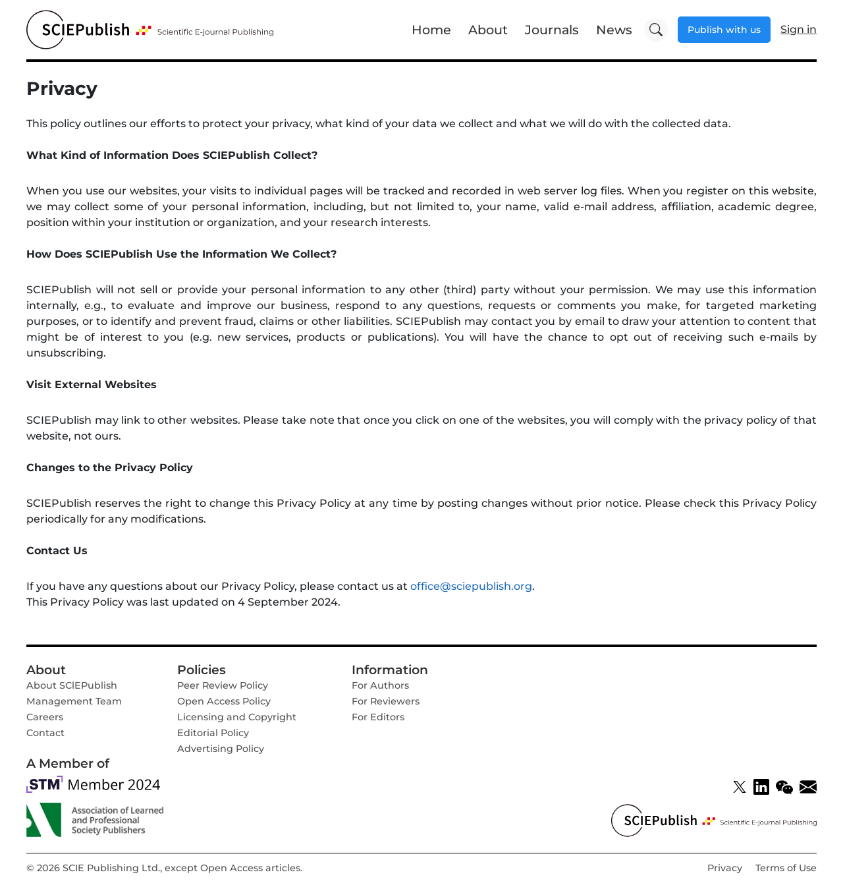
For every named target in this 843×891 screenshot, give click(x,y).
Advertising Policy (220, 749)
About (488, 30)
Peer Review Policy (222, 685)
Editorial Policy (213, 733)
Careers (44, 717)
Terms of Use (786, 868)
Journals (552, 30)
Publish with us (724, 30)
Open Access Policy (224, 701)
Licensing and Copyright (236, 717)
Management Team (74, 701)
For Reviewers (386, 701)
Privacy (724, 868)
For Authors (380, 685)
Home (431, 30)
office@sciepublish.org (471, 586)
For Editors (378, 717)
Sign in (798, 29)
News (614, 30)
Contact (45, 733)
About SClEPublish (71, 685)
